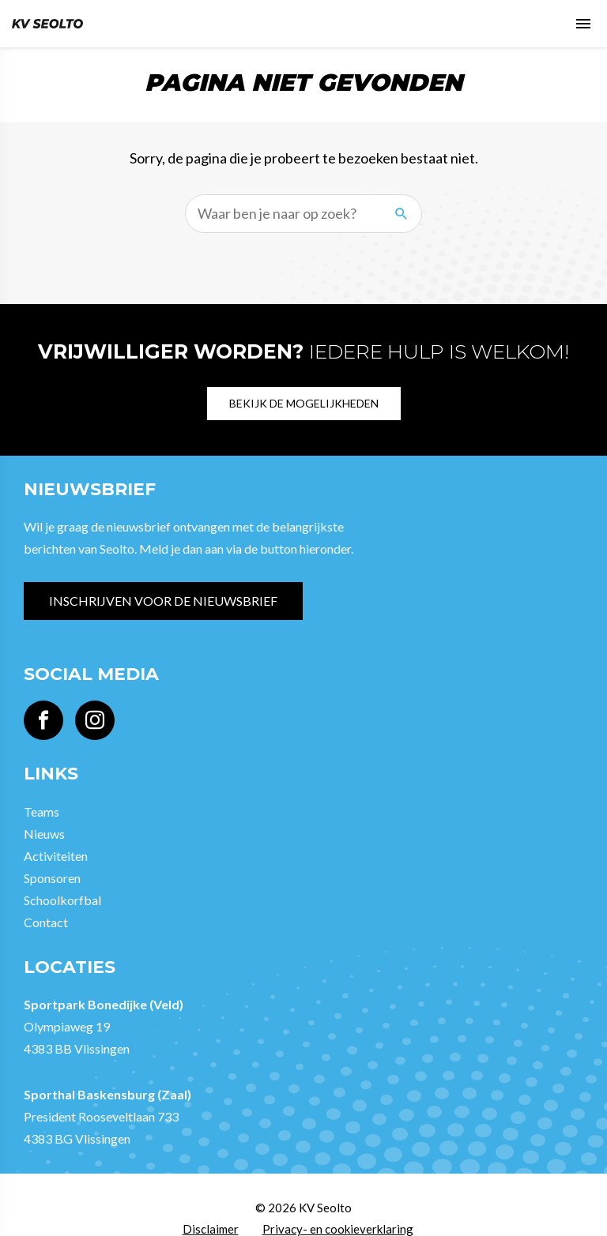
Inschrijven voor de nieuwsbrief (163, 600)
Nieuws (44, 833)
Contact (46, 922)
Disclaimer (211, 1229)
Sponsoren (52, 877)
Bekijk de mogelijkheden (304, 403)
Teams (41, 811)
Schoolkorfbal (62, 899)
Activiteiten (56, 855)
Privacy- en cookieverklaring (337, 1229)
